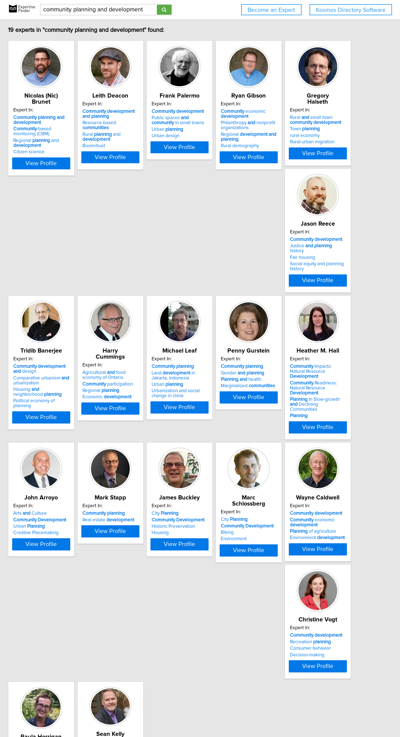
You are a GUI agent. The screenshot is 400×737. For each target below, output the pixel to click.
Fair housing (134, 256)
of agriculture (311, 525)
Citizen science (55, 145)
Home (177, 717)
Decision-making (56, 658)
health (142, 388)
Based (150, 639)
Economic (312, 267)
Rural (220, 649)
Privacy (192, 717)
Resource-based (152, 122)
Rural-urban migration (61, 267)
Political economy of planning (235, 277)
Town (54, 254)
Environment (218, 526)
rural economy (54, 261)
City (135, 507)
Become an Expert (271, 10)
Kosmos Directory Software (351, 10)
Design (142, 645)
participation (313, 254)
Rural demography (307, 145)
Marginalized (149, 394)
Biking (211, 520)
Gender (144, 381)
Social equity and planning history (156, 262)
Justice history (150, 249)
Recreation (59, 645)
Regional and (62, 137)
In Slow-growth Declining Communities (234, 401)
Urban (221, 129)
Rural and (155, 129)
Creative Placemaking (311, 394)
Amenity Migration (224, 655)
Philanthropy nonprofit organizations (315, 125)
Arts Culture (305, 375)
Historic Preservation (143, 520)
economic (310, 114)
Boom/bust (133, 135)
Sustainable (149, 652)
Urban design (219, 135)
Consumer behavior (59, 652)
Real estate (65, 513)
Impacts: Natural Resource (234, 378)
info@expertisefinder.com (146, 717)
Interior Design (137, 658)
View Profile (74, 157)
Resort (226, 642)
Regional (306, 261)
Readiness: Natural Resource (236, 389)
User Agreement (217, 717)
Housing (130, 526)
